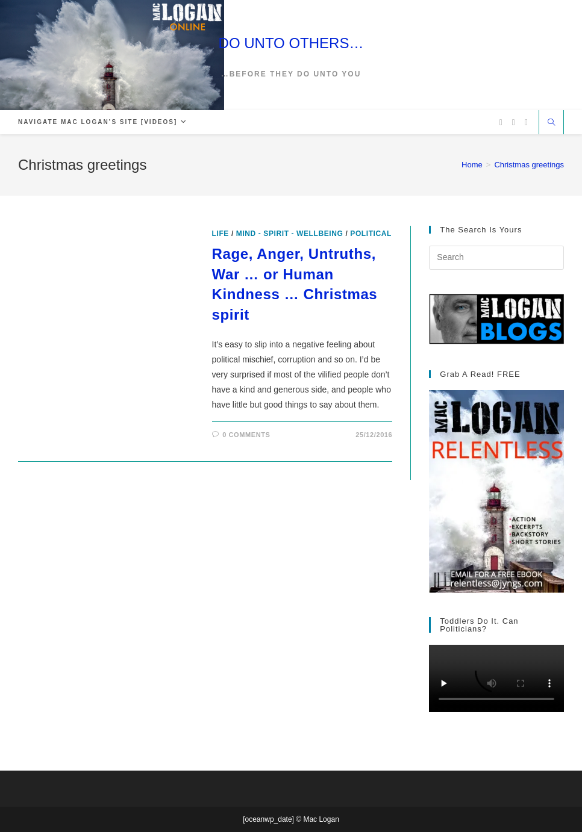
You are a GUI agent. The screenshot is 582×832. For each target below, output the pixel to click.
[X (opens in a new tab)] (501, 122)
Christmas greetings (529, 164)
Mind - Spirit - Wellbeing (289, 233)
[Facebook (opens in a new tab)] (513, 122)
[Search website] (551, 123)
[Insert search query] (496, 258)
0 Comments (246, 434)
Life (220, 233)
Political (371, 233)
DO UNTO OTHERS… (291, 43)
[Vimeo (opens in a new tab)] (526, 122)
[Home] (472, 164)
